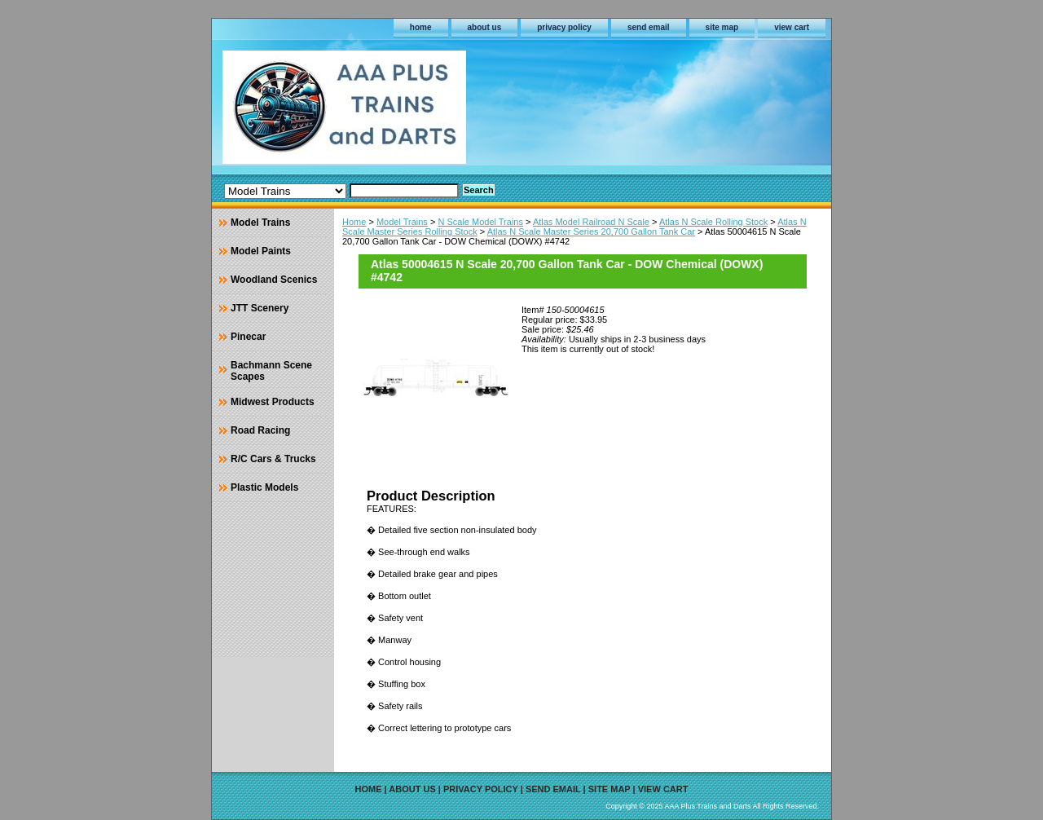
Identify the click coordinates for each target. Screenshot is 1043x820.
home (421, 27)
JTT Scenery (259, 308)
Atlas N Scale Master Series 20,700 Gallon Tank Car (591, 231)
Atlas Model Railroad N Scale (591, 222)
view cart (791, 27)
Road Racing (260, 430)
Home (354, 222)
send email (648, 27)
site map (722, 27)
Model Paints (261, 251)
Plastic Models (264, 487)
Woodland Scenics (274, 279)
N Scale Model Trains (480, 222)
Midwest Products (273, 402)
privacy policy (564, 27)
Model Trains (402, 222)
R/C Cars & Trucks (273, 459)
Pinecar (248, 336)
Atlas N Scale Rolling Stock (713, 222)
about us (485, 27)
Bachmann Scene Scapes (271, 370)
